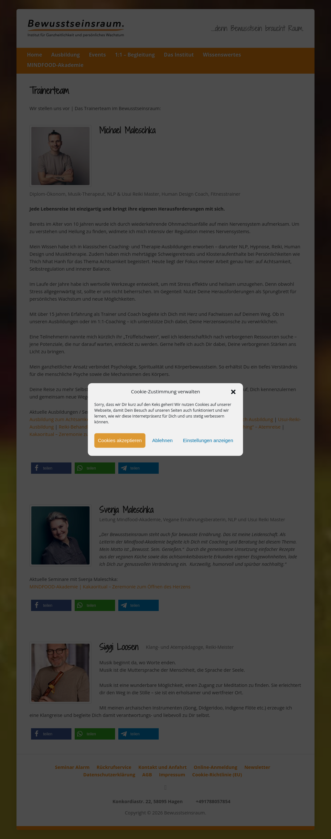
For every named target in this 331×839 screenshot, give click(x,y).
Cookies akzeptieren (120, 440)
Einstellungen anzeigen (208, 440)
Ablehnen (162, 440)
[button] (233, 391)
